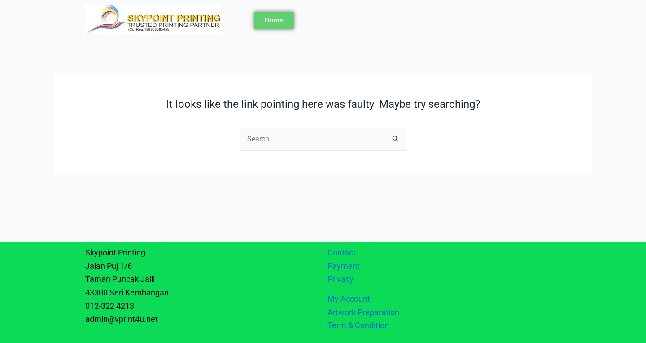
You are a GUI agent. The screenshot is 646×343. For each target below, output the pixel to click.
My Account (348, 298)
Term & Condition (358, 325)
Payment (343, 266)
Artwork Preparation (363, 312)
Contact (341, 252)
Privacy (341, 279)
